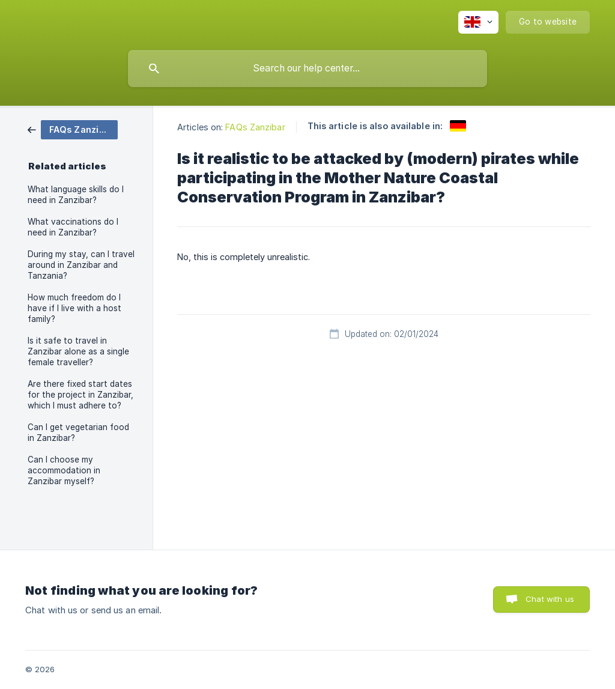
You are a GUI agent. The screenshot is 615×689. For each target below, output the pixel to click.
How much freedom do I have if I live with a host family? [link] (74, 308)
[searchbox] (307, 68)
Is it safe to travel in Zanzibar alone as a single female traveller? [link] (78, 351)
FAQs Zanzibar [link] (255, 127)
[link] (73, 129)
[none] (478, 22)
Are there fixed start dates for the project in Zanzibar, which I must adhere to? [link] (80, 394)
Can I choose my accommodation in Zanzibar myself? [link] (64, 470)
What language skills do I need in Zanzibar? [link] (76, 194)
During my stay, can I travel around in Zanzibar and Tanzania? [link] (81, 265)
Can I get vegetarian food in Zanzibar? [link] (78, 432)
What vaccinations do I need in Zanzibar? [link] (73, 227)
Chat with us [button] (550, 599)
